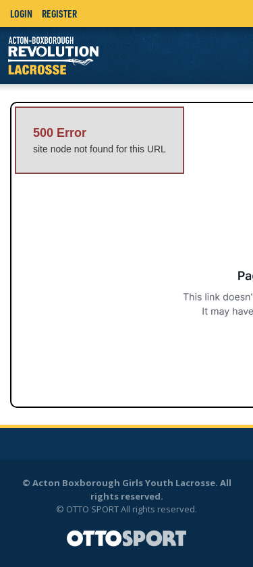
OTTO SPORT (92, 509)
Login (21, 13)
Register (59, 13)
